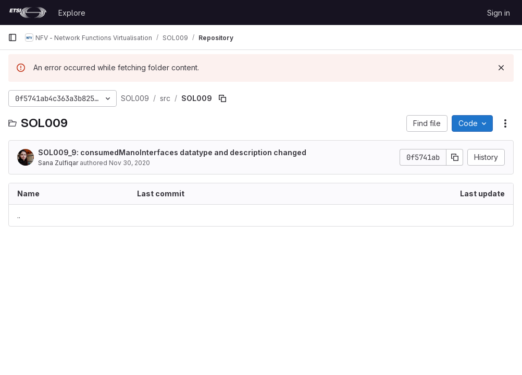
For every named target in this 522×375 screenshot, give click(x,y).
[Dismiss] (501, 67)
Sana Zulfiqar (58, 163)
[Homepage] (28, 12)
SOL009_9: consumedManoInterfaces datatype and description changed (172, 152)
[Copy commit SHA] (454, 157)
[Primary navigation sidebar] (12, 37)
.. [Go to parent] (18, 215)
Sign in (498, 12)
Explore (71, 12)
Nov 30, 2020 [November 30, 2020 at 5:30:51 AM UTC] (129, 163)
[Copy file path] (222, 98)
